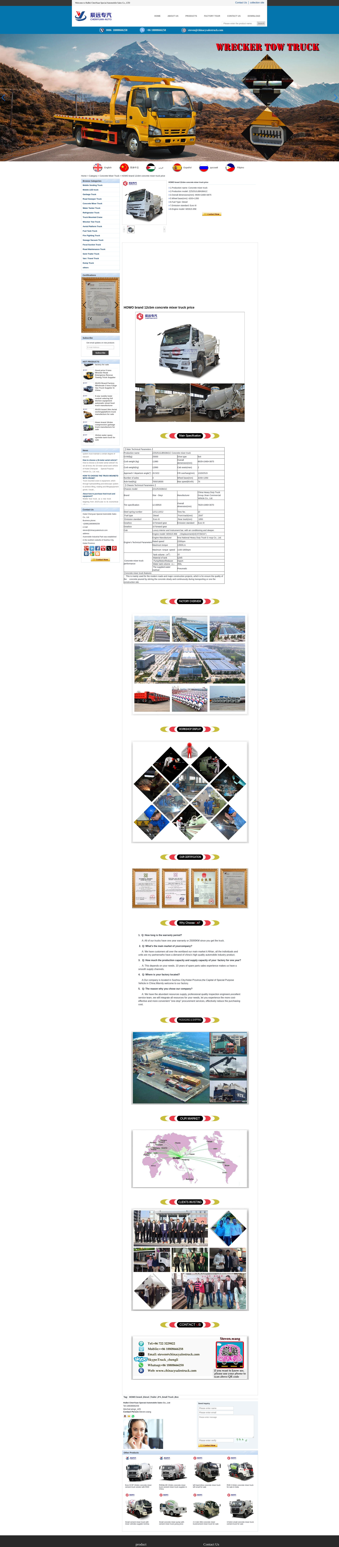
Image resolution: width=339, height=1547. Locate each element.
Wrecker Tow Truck (91, 222)
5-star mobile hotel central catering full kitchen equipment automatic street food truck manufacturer (105, 403)
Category (93, 176)
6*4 (159, 1397)
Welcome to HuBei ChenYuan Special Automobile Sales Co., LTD (102, 3)
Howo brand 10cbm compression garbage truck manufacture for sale (105, 428)
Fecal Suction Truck (92, 245)
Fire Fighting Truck (91, 235)
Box (177, 1397)
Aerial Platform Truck (92, 226)
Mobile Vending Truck (93, 185)
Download (254, 16)
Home (84, 176)
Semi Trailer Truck (91, 254)
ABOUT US (173, 16)
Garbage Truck (89, 194)
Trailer (153, 1397)
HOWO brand (135, 1397)
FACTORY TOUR (212, 16)
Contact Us (241, 2)
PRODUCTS (191, 16)
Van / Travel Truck (91, 258)
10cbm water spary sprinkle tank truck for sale (105, 439)
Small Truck (168, 1397)
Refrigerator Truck (91, 213)
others (86, 267)
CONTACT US (234, 16)
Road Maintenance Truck (94, 249)
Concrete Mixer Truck (109, 176)
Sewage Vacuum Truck (93, 240)
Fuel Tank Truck (90, 231)
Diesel (146, 1397)
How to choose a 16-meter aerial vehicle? (100, 462)
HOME (157, 16)
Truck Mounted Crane (92, 217)
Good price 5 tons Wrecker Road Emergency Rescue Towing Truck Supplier (105, 376)
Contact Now (100, 560)
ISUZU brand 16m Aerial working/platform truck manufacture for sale (106, 413)
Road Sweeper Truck (92, 199)
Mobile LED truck (90, 190)
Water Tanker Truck (91, 208)
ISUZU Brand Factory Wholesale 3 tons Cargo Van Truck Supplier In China (106, 388)
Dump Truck (88, 263)
